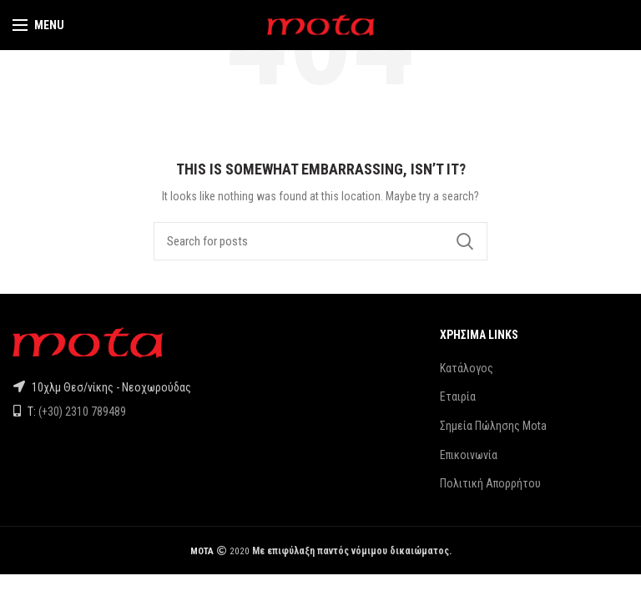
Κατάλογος (466, 368)
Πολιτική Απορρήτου (490, 483)
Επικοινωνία (468, 455)
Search (465, 241)
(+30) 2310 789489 (82, 411)
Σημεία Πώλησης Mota (493, 425)
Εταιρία (458, 396)
